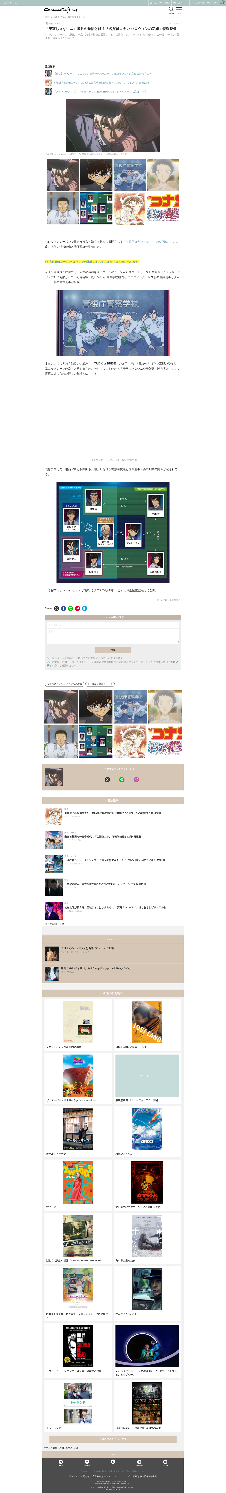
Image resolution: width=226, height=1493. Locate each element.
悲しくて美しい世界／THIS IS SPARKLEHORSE (73, 1260)
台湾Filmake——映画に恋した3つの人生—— (140, 1428)
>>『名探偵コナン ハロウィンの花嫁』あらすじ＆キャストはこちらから (92, 261)
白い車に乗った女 (125, 1260)
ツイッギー (52, 1207)
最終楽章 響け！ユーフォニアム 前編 (136, 1100)
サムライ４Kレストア (127, 1313)
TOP (113, 1454)
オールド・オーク (56, 1153)
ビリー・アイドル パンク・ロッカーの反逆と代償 (73, 1371)
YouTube (165, 1465)
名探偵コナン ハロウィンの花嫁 (65, 684)
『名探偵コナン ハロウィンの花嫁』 (146, 241)
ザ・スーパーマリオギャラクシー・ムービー (71, 1100)
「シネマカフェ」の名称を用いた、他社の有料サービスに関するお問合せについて (113, 1471)
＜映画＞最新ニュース (101, 684)
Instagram (139, 1463)
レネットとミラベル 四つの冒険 (64, 1047)
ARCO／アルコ (124, 1153)
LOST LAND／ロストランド (131, 1047)
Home (61, 1465)
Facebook (87, 1465)
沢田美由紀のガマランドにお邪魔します (137, 1207)
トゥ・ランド (53, 1428)
